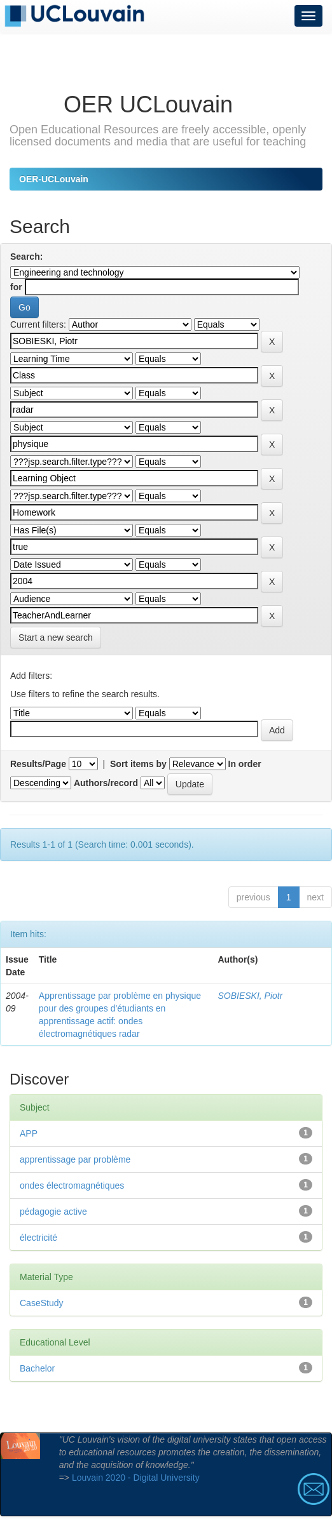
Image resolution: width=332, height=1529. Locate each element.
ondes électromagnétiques (72, 1185)
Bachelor (37, 1368)
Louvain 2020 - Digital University (136, 1477)
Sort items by (138, 764)
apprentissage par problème (75, 1159)
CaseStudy (41, 1303)
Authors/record (106, 783)
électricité (38, 1237)
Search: (26, 256)
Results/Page (38, 764)
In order (244, 764)
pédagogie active (53, 1211)
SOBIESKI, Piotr (250, 996)
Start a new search (55, 637)
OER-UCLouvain (53, 179)
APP (29, 1133)
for (16, 287)
